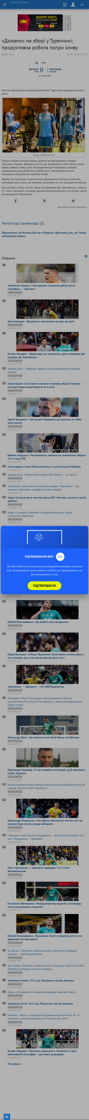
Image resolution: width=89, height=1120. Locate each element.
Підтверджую (44, 585)
